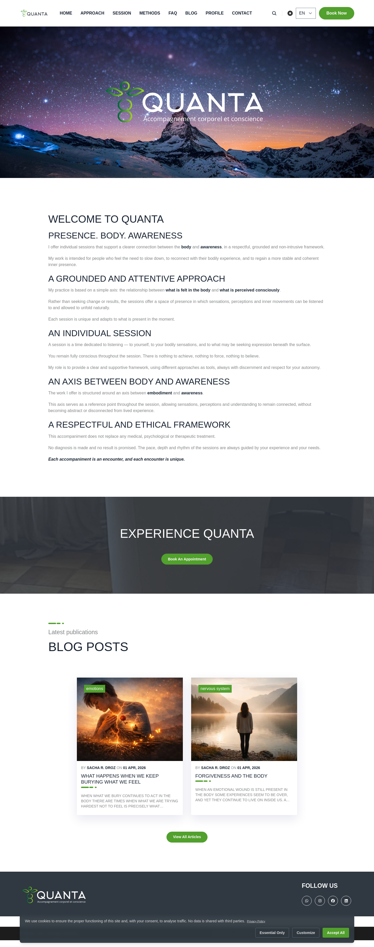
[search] (276, 13)
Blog (191, 13)
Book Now (336, 13)
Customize (306, 933)
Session (122, 13)
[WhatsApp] (302, 908)
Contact (242, 13)
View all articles (187, 843)
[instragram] (316, 908)
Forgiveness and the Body (240, 778)
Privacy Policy (258, 921)
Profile (215, 13)
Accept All (336, 933)
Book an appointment (187, 560)
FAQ (173, 13)
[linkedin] (345, 908)
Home (66, 13)
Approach (92, 13)
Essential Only (272, 933)
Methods (149, 13)
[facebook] (331, 908)
